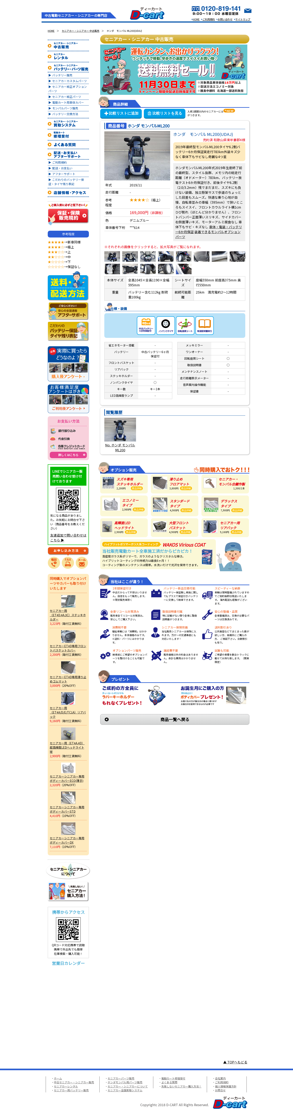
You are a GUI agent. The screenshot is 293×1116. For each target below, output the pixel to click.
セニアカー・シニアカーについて (128, 1086)
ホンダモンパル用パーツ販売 (125, 1082)
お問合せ (220, 1090)
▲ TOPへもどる (235, 1062)
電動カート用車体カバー (68, 102)
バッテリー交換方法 (65, 114)
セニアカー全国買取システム (125, 1090)
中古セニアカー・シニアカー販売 (74, 1082)
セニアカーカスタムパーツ (69, 81)
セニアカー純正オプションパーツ (67, 89)
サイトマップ (242, 19)
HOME (196, 19)
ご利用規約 (208, 19)
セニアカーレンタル (66, 1086)
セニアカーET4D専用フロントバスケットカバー (68, 648)
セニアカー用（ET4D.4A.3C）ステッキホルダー (68, 615)
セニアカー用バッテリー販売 (71, 1090)
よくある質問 (169, 1082)
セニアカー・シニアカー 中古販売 (80, 30)
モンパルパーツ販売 (65, 108)
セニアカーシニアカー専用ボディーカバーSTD (67, 809)
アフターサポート (63, 174)
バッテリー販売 (62, 75)
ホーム (58, 1078)
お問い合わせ (225, 19)
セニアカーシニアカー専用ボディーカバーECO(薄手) (67, 778)
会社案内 (220, 1078)
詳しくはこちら (68, 455)
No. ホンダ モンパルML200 (120, 447)
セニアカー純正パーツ (66, 97)
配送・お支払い (62, 168)
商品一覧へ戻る (174, 719)
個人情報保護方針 (225, 1086)
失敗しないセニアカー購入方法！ (181, 1086)
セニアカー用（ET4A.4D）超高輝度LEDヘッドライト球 (67, 747)
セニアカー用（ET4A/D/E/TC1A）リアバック (68, 712)
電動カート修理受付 (173, 1078)
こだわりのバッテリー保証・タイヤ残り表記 (66, 182)
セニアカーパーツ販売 (121, 1078)
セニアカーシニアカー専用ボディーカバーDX (67, 840)
